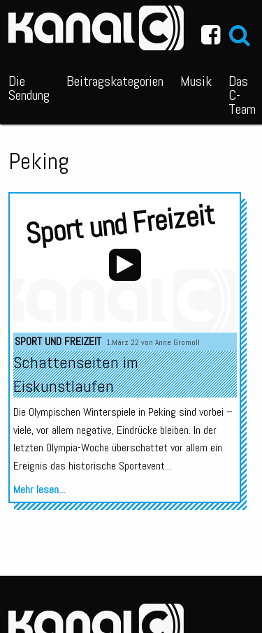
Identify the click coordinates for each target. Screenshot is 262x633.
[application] (125, 265)
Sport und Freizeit (58, 341)
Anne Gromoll (177, 342)
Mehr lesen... (39, 489)
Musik (196, 81)
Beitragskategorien (114, 81)
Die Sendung (29, 88)
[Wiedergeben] (125, 264)
